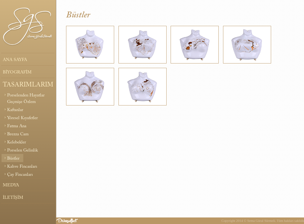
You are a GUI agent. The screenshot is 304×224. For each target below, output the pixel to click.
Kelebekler (16, 142)
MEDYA (11, 185)
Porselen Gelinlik (22, 150)
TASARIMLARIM (28, 85)
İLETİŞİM (13, 198)
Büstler (13, 158)
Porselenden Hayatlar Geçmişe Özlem (26, 98)
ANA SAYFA (15, 60)
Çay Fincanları (20, 175)
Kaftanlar (15, 110)
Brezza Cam (18, 134)
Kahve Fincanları (22, 167)
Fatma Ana (16, 126)
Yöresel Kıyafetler (22, 118)
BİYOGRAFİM (17, 72)
